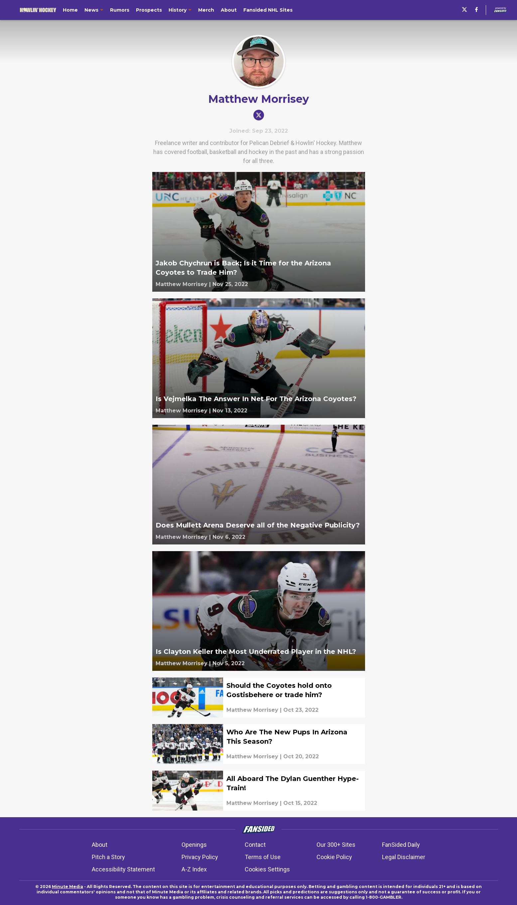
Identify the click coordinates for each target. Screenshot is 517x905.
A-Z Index (194, 869)
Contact (255, 844)
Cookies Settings (267, 869)
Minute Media (67, 886)
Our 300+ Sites (336, 844)
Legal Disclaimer (403, 856)
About (99, 844)
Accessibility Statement (123, 869)
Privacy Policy (200, 856)
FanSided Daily (401, 844)
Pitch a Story (108, 856)
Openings (194, 844)
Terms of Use (263, 856)
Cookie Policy (334, 856)
